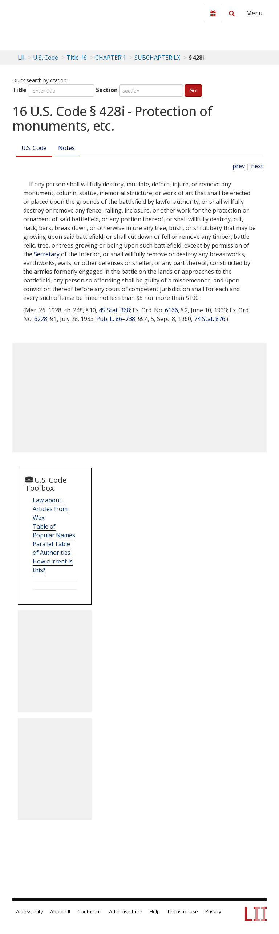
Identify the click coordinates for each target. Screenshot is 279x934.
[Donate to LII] (213, 13)
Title (19, 90)
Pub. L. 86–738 (115, 319)
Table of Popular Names (54, 530)
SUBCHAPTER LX (157, 58)
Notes (66, 148)
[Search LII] (231, 13)
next (257, 166)
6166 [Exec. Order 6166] (171, 310)
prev (238, 166)
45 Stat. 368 (114, 310)
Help (155, 911)
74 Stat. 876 (209, 319)
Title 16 (76, 58)
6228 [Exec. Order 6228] (40, 319)
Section (107, 90)
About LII (60, 911)
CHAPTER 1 (110, 58)
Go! (193, 90)
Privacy (213, 911)
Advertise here (125, 911)
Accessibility (29, 911)
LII (21, 58)
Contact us (89, 911)
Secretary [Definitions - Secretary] (47, 254)
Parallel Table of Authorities (51, 548)
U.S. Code (33, 148)
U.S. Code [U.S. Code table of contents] (45, 58)
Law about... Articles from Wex (50, 509)
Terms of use (182, 911)
